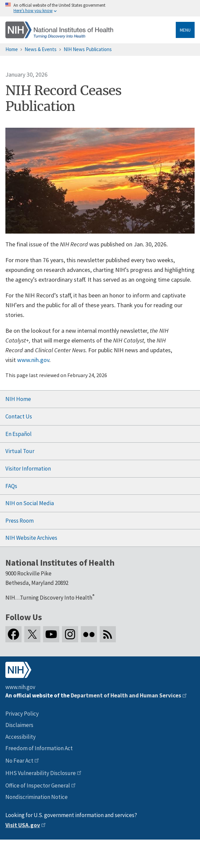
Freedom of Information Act (39, 748)
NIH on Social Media (29, 503)
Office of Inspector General (37, 785)
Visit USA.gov (22, 825)
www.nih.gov (33, 360)
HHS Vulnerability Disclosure (40, 773)
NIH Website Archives (31, 537)
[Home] (59, 30)
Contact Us (18, 416)
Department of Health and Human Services (126, 695)
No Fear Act (19, 760)
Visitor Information (28, 468)
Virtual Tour (19, 451)
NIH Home (18, 399)
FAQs (11, 486)
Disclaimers (19, 725)
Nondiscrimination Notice (36, 797)
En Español (18, 434)
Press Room (19, 520)
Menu (185, 30)
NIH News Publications (88, 49)
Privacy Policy (22, 713)
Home (11, 49)
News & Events (41, 49)
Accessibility (20, 736)
